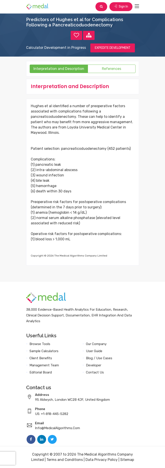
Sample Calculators (43, 351)
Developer (93, 365)
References (111, 69)
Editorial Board (40, 372)
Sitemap (127, 460)
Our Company (96, 344)
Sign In (121, 6)
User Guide (94, 351)
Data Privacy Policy (101, 460)
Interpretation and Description (58, 69)
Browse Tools (39, 344)
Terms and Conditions (65, 460)
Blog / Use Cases (99, 358)
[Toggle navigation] (137, 6)
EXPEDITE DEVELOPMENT (112, 48)
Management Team (44, 365)
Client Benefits (40, 358)
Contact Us (95, 372)
